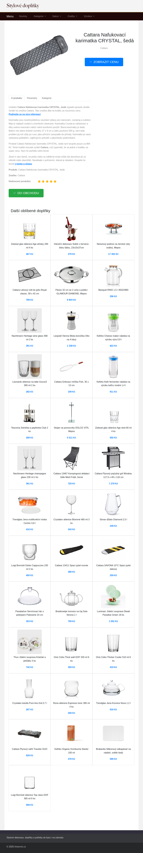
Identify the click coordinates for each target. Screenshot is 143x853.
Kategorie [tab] (47, 98)
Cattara (104, 48)
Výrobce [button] (88, 16)
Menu (10, 16)
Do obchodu (28, 193)
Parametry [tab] (32, 98)
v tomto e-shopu (23, 164)
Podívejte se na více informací (25, 114)
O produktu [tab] (16, 98)
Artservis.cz (20, 846)
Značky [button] (71, 16)
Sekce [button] (55, 16)
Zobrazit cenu (106, 62)
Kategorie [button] (39, 16)
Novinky (23, 16)
